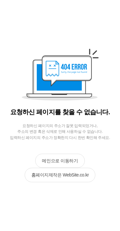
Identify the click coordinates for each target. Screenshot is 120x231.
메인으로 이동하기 (60, 160)
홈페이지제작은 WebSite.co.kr (60, 174)
